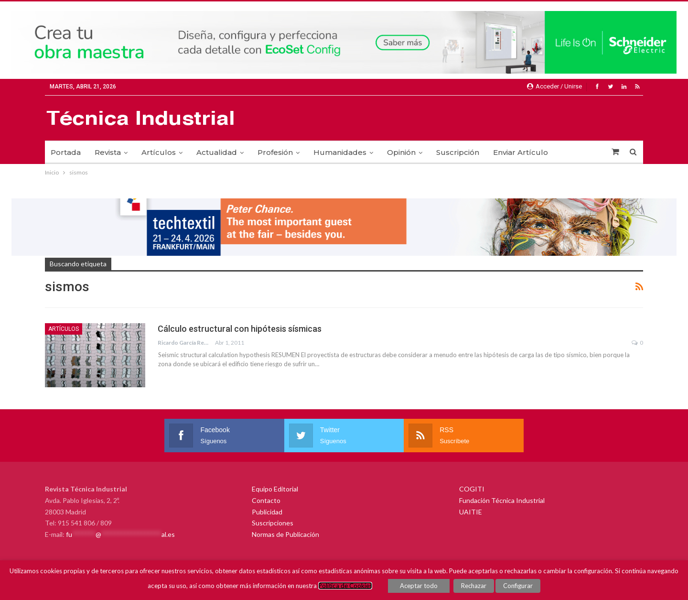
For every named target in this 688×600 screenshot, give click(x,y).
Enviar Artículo (520, 152)
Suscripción (457, 152)
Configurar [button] (518, 585)
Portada (66, 152)
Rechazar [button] (473, 585)
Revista (108, 152)
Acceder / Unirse (554, 86)
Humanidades (339, 152)
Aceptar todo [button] (419, 585)
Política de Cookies (345, 585)
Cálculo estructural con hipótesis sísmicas (240, 329)
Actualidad (216, 152)
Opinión (401, 152)
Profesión (275, 152)
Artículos (158, 152)
